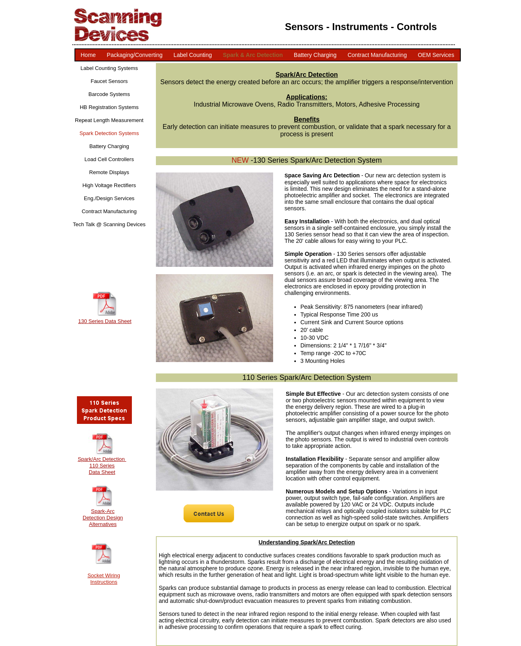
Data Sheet (102, 472)
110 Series (101, 466)
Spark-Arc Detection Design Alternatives (103, 517)
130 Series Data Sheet (104, 321)
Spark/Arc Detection (102, 459)
